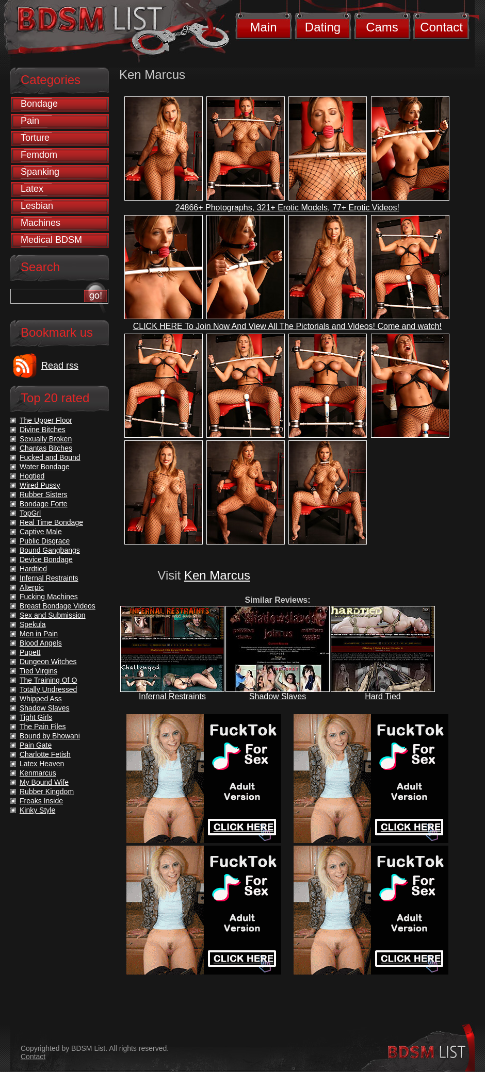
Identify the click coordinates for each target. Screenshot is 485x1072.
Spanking (40, 172)
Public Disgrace (45, 541)
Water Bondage (45, 467)
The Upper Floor (46, 420)
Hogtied (32, 476)
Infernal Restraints (172, 696)
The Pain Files (43, 726)
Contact (441, 27)
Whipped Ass (41, 699)
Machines (40, 223)
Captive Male (41, 531)
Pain (30, 121)
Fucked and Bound (50, 457)
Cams (382, 27)
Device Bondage (46, 559)
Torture (35, 138)
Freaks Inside (41, 801)
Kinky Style (37, 810)
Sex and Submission (53, 615)
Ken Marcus (217, 575)
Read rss (59, 365)
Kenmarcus (38, 773)
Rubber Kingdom (47, 791)
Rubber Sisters (44, 494)
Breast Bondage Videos (57, 606)
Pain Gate (36, 745)
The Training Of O (48, 680)
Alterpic (32, 587)
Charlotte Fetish (45, 754)
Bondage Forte (44, 504)
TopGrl (30, 513)
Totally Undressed (48, 689)
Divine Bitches (43, 429)
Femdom (39, 155)
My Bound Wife (44, 782)
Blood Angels (41, 643)
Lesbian (37, 206)
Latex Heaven (42, 764)
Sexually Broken (46, 439)
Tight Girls (36, 717)
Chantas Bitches (46, 448)
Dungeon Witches (48, 661)
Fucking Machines (49, 596)
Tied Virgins (38, 671)
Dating (323, 27)
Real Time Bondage (51, 522)
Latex (32, 189)
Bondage (39, 103)
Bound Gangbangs (50, 550)
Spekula (33, 624)
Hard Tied (382, 696)
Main (263, 27)
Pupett (30, 652)
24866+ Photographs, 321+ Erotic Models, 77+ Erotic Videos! (287, 207)
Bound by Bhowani (50, 736)
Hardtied (33, 569)
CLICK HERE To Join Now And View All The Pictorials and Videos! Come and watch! (287, 326)
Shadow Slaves (277, 696)
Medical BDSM (51, 240)
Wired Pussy (40, 485)
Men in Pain (39, 634)
